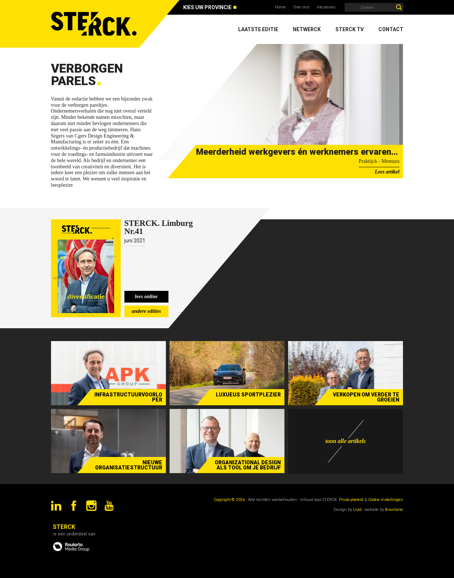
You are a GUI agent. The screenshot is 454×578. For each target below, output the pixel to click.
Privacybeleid (351, 499)
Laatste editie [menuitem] (258, 29)
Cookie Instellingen (385, 499)
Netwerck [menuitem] (307, 29)
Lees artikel (387, 172)
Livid (357, 509)
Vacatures (326, 7)
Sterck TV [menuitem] (349, 29)
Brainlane (394, 509)
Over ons (301, 7)
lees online (146, 296)
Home (280, 7)
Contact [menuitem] (390, 29)
